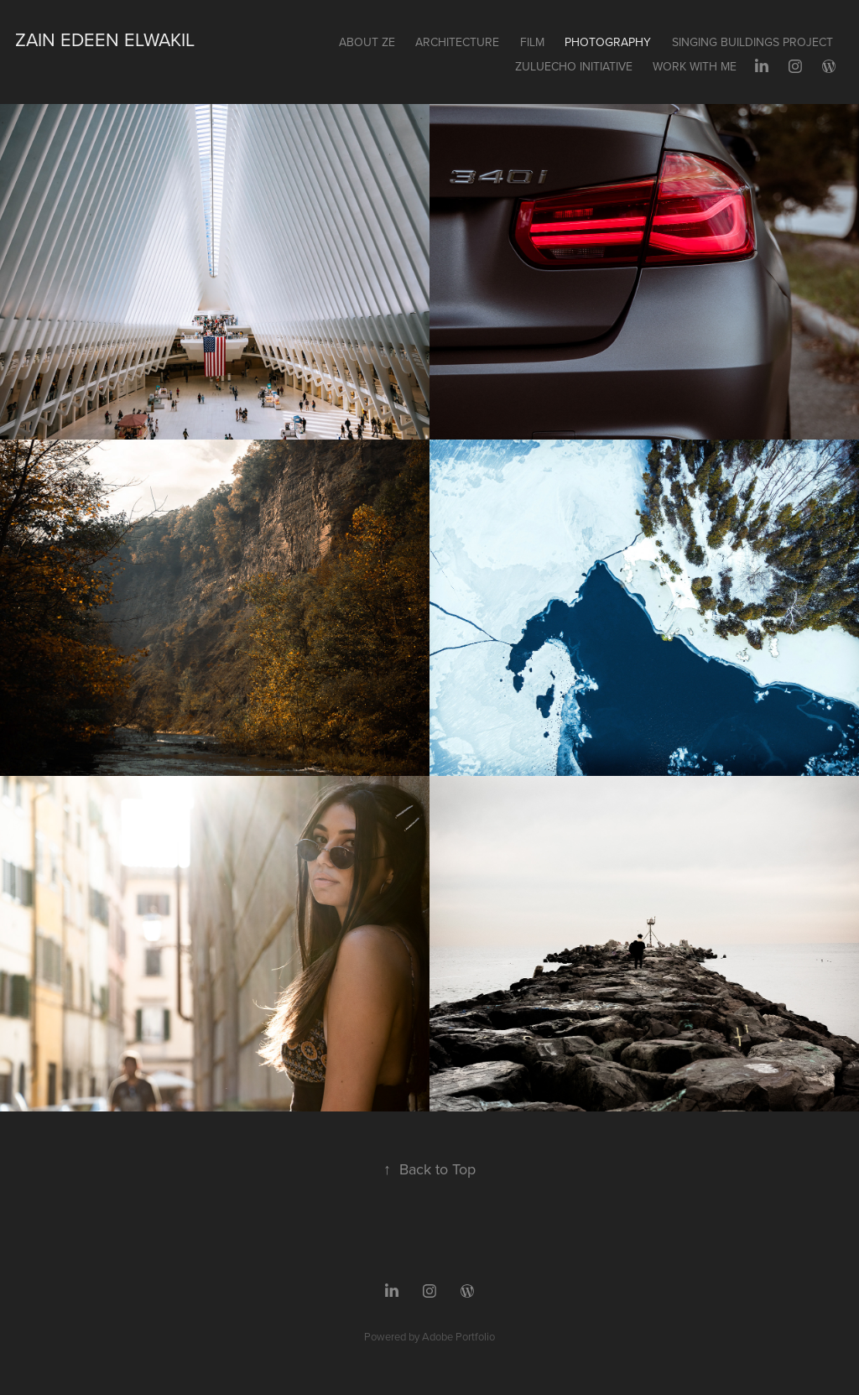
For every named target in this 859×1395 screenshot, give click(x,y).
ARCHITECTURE (457, 42)
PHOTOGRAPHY (608, 42)
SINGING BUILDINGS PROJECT (752, 42)
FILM (532, 42)
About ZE (367, 42)
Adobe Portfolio (458, 1336)
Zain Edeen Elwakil (105, 39)
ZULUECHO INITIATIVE (574, 66)
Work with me (695, 66)
